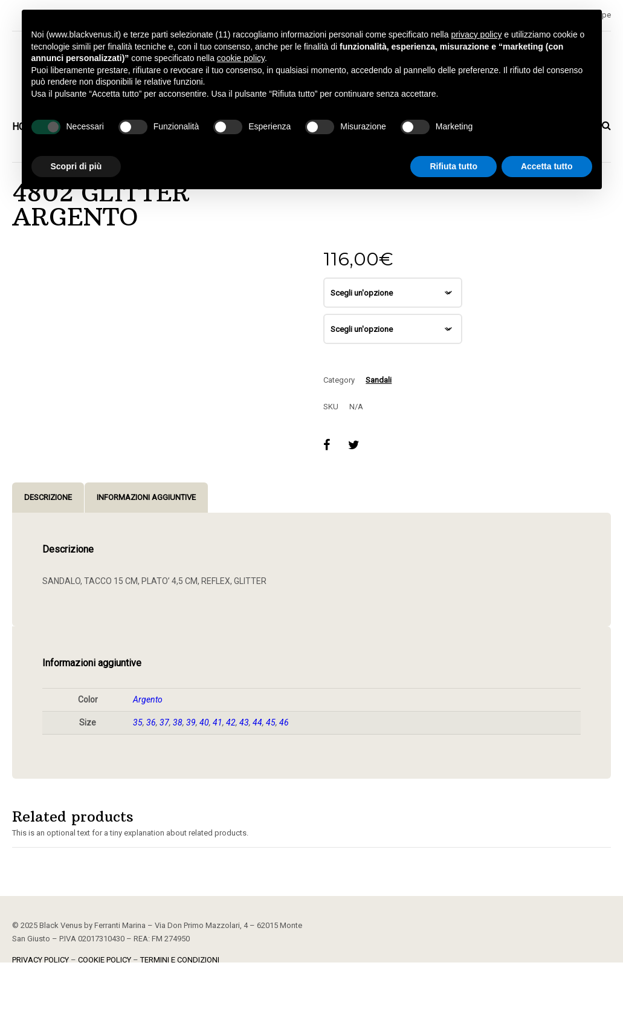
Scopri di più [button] (76, 166)
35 (138, 722)
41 (217, 722)
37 (164, 722)
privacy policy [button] (476, 34)
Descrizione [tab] (48, 497)
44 (257, 722)
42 (231, 722)
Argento (148, 699)
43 (244, 722)
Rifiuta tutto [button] (453, 166)
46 (284, 722)
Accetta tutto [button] (547, 166)
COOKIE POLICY (104, 959)
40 (204, 722)
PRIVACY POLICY (40, 959)
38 (177, 722)
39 (191, 722)
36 (151, 722)
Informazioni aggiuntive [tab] (146, 497)
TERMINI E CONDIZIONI (179, 959)
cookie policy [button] (241, 58)
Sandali (379, 380)
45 (271, 722)
